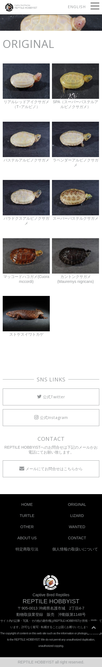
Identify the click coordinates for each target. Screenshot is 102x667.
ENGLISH (77, 6)
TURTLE (27, 515)
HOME (27, 504)
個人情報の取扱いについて (75, 549)
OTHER (27, 527)
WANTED (77, 527)
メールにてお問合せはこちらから (51, 468)
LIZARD (77, 515)
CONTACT (77, 538)
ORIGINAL (77, 504)
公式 (51, 396)
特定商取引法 (27, 549)
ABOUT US (27, 538)
